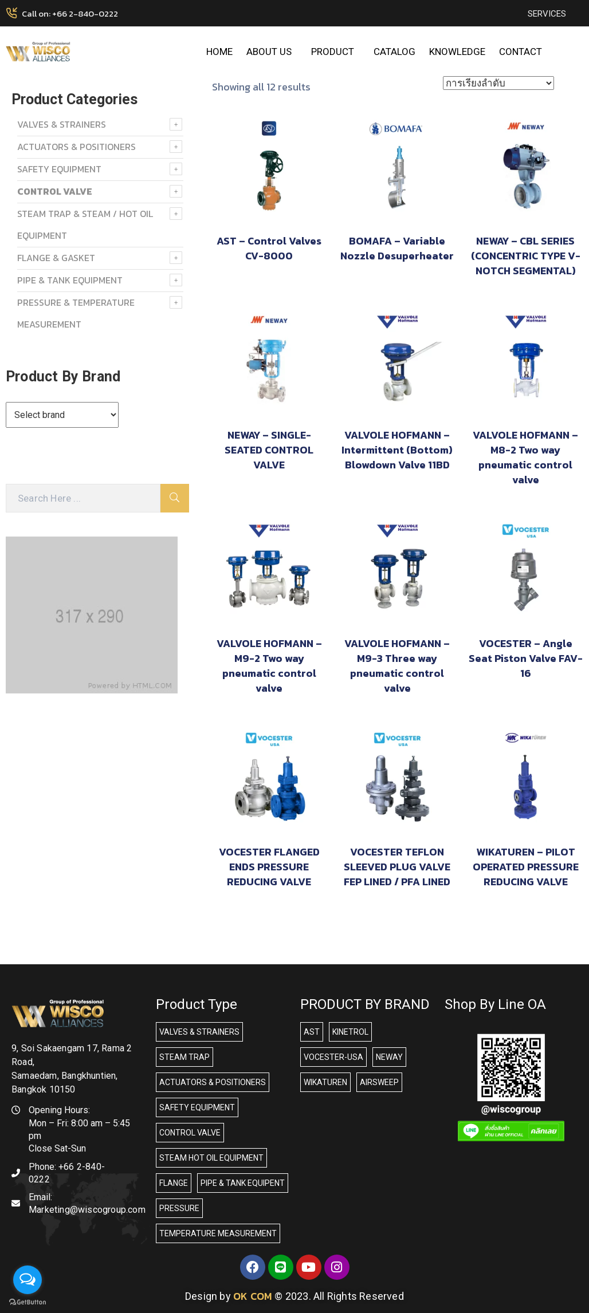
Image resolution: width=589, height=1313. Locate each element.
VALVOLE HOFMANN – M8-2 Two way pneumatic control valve (525, 457)
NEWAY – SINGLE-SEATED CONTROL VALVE (269, 449)
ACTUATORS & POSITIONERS (76, 146)
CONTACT (520, 51)
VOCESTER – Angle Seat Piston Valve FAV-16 (526, 658)
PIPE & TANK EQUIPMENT (70, 280)
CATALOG (394, 51)
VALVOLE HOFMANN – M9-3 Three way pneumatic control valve (397, 666)
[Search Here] (83, 498)
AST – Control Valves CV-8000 (269, 248)
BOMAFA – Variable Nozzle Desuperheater (397, 248)
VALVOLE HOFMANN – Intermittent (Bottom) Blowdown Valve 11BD (397, 449)
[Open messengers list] (27, 1279)
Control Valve (54, 191)
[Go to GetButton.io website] (27, 1301)
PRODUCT (335, 51)
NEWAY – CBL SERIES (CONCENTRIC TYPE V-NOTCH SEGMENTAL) (525, 255)
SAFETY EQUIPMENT (59, 169)
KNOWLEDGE (457, 51)
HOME (219, 51)
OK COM (252, 1296)
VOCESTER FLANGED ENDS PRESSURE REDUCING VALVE (269, 866)
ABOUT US (271, 51)
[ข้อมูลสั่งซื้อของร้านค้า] (498, 83)
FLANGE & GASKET (56, 258)
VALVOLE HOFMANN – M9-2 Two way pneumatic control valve (269, 666)
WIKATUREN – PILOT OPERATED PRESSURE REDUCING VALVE (526, 866)
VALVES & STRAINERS (61, 124)
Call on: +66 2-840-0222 (70, 13)
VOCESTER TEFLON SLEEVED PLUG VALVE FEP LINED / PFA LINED (397, 866)
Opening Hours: (59, 1110)
